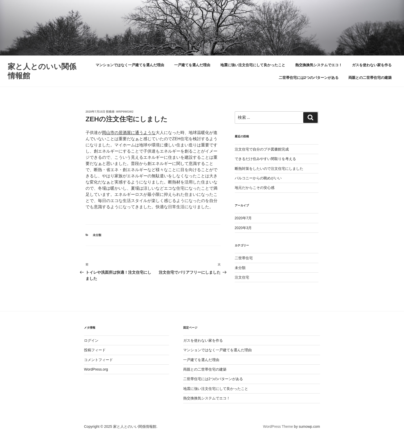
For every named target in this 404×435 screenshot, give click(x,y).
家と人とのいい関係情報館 (42, 71)
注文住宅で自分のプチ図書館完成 (262, 149)
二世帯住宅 (244, 258)
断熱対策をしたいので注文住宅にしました (269, 168)
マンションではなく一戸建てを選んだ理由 (130, 65)
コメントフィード (98, 360)
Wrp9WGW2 (124, 111)
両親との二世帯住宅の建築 (370, 78)
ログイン (91, 340)
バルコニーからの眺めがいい (258, 178)
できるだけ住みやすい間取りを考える (265, 159)
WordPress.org (96, 369)
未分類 (97, 235)
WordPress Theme (278, 426)
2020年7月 (243, 218)
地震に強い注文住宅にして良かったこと (252, 65)
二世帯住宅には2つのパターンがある (309, 78)
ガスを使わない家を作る (372, 65)
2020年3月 (243, 228)
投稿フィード (95, 350)
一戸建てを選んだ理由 (192, 65)
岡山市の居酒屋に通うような (129, 132)
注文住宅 (242, 277)
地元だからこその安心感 (254, 188)
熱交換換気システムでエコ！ (318, 65)
